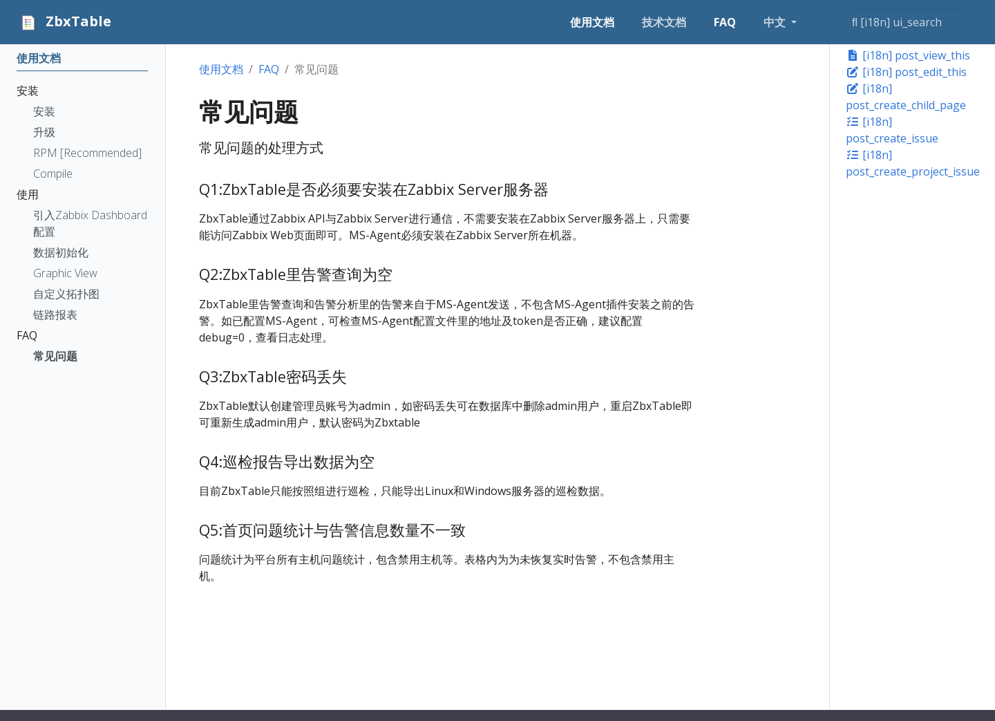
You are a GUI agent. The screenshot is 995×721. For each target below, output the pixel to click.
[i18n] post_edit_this (906, 71)
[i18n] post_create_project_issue (913, 163)
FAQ (268, 69)
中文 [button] (776, 22)
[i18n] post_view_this (908, 55)
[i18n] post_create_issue (892, 130)
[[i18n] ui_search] (907, 22)
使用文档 (221, 69)
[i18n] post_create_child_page (906, 97)
